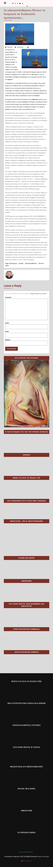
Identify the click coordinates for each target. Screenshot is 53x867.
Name (7, 323)
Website (7, 340)
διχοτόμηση (13, 263)
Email (7, 331)
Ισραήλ (21, 263)
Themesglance (27, 861)
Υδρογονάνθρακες (31, 263)
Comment (8, 297)
